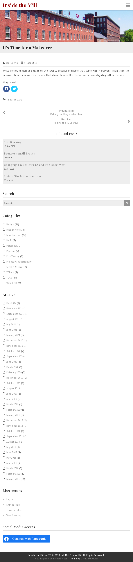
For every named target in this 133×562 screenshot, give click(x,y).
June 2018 (11, 452)
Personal (11, 245)
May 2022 (11, 303)
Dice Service (13, 229)
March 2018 (12, 468)
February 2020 (13, 372)
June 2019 (11, 393)
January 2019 (13, 415)
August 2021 (13, 319)
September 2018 (15, 436)
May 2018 (11, 457)
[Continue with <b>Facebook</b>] (26, 539)
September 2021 (15, 313)
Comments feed (14, 510)
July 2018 (11, 447)
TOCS (9, 277)
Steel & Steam (14, 267)
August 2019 (13, 388)
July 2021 (11, 324)
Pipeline (10, 251)
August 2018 (13, 441)
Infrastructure (15, 99)
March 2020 (12, 367)
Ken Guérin (12, 62)
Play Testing (13, 256)
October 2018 (13, 431)
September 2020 (15, 356)
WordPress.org (13, 515)
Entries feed (13, 504)
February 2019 (13, 409)
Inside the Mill (20, 5)
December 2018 (14, 420)
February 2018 (13, 473)
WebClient (11, 283)
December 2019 (14, 377)
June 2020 (11, 361)
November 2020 (14, 345)
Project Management (17, 261)
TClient (10, 272)
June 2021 (11, 329)
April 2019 (11, 399)
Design (10, 224)
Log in (9, 499)
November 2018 (14, 425)
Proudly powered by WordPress (51, 558)
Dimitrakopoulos (89, 558)
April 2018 (11, 463)
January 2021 (13, 335)
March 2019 (12, 404)
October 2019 (13, 383)
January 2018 (13, 479)
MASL (9, 240)
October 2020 (13, 351)
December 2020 (14, 340)
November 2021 (14, 308)
